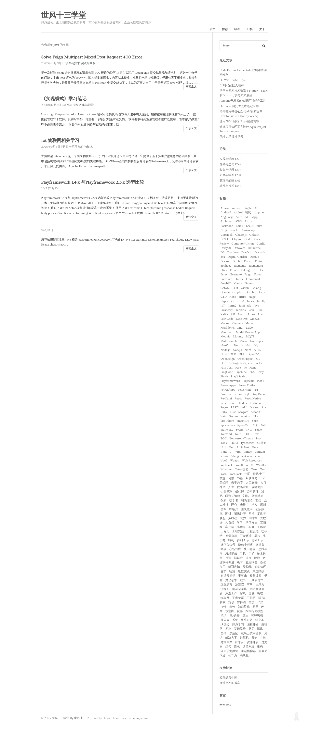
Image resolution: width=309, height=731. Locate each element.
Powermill (244, 389)
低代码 (239, 491)
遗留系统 (248, 646)
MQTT (250, 336)
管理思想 (257, 615)
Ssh (263, 425)
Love (261, 314)
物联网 (225, 598)
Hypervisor (228, 301)
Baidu (239, 226)
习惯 (231, 478)
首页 (213, 29)
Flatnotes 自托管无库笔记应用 (239, 106)
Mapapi (250, 323)
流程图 (225, 589)
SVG (249, 429)
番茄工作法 (256, 602)
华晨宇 (244, 505)
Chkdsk (254, 234)
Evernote (236, 274)
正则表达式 (256, 580)
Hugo (252, 296)
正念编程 (226, 584)
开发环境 (246, 536)
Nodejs (237, 350)
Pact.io (259, 363)
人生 (231, 487)
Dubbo (237, 261)
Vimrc (225, 456)
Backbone (227, 226)
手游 (251, 553)
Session (245, 416)
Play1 (261, 372)
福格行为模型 (254, 611)
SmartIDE (243, 420)
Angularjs (227, 217)
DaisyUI (226, 248)
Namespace (257, 341)
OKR (242, 354)
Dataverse (254, 248)
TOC (224, 438)
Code (247, 239)
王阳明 (251, 598)
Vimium (259, 451)
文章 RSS (225, 705)
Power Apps (228, 385)
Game (238, 283)
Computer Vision (242, 243)
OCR (233, 354)
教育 (240, 562)
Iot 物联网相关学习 (60, 140)
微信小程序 (245, 545)
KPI (233, 314)
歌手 (243, 580)
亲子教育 (237, 483)
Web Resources (252, 460)
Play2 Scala (238, 376)
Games (249, 283)
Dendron (233, 252)
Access (225, 208)
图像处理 (240, 513)
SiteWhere (227, 420)
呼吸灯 (233, 509)
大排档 (253, 518)
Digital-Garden (237, 256)
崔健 (251, 527)
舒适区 (233, 633)
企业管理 (226, 491)
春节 (223, 571)
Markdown (228, 327)
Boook (234, 230)
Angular (259, 212)
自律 (223, 633)
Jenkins (241, 310)
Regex (224, 407)
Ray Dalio (258, 394)
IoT (223, 305)
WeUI (239, 465)
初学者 (233, 500)
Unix (255, 447)
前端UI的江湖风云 (231, 136)
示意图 (229, 611)
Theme (115, 718)
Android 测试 (242, 212)
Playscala (248, 381)
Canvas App (248, 230)
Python (238, 394)
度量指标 (231, 536)
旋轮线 (247, 567)
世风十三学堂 (63, 15)
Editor (259, 261)
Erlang (245, 270)
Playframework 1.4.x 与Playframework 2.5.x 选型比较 (92, 182)
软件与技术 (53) (230, 186)
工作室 (261, 527)
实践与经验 (88, 63)
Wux (254, 469)
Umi (223, 447)
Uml (232, 447)
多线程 (232, 518)
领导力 (232, 655)
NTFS (257, 350)
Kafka (224, 314)
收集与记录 (86, 105)
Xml (262, 469)
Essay (224, 274)
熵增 (260, 593)
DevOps (246, 252)
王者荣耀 (238, 598)
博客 (254, 505)
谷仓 (254, 637)
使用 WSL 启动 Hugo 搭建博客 (239, 121)
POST (260, 381)
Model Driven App (248, 332)
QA (247, 394)
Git (236, 288)
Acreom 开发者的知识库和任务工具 (243, 100)
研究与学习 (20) (230, 175)
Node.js (225, 350)
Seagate (243, 412)
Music (243, 341)
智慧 (232, 571)
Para (238, 367)
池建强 (239, 584)
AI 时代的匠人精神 (232, 85)
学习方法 (251, 522)
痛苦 (232, 607)
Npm (248, 350)
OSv (223, 363)
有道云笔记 (228, 575)
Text (256, 434)
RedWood (256, 403)
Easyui (248, 261)
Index (250, 301)
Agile (248, 208)
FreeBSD (226, 283)
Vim (238, 451)
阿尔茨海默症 (229, 651)
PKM (252, 372)
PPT (256, 389)
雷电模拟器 (248, 651)
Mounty (238, 336)
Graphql (251, 292)
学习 (240, 522)
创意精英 (257, 496)
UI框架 (261, 443)
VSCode (247, 456)
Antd (239, 217)
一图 (247, 474)
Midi (240, 327)
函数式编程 (232, 496)
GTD (224, 296)
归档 (250, 29)
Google (225, 292)
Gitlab (245, 288)
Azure (248, 221)
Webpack (227, 465)
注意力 (259, 584)
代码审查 (243, 487)
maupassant (141, 718)
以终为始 (257, 487)
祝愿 (240, 611)
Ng (256, 345)
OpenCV (253, 354)
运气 (228, 646)
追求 (237, 646)
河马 (250, 584)
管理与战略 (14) (230, 180)
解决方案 (231, 637)
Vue (257, 456)
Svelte (240, 429)
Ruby (224, 412)
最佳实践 (244, 571)
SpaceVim (243, 425)
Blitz (259, 226)
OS (258, 358)
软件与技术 (72, 63)
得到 (231, 540)
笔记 (223, 615)
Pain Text (227, 367)
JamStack (245, 305)
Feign (247, 274)
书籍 (240, 478)
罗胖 (228, 629)
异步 (257, 536)
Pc (245, 367)
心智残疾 (235, 549)
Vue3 (224, 460)
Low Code (227, 319)
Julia (260, 310)
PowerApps (228, 389)
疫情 (223, 607)
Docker (225, 261)
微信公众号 (228, 545)
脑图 (251, 629)
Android (226, 212)
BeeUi (250, 226)
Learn (241, 314)
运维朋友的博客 (230, 683)
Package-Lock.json (240, 363)
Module (225, 336)
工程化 (225, 531)
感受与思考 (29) (230, 164)
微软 (223, 549)
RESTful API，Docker (245, 407)
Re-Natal (226, 398)
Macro (225, 323)
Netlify (238, 345)
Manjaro (237, 323)
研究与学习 (69, 146)
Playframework (230, 381)
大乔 (243, 518)
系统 (235, 620)
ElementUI (256, 265)
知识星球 (244, 607)
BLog (224, 230)
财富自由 (226, 642)
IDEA (240, 301)
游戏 (243, 593)
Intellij (261, 301)
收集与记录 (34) (230, 169)
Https (242, 296)
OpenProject (245, 358)
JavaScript (227, 310)
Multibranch (229, 341)
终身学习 (238, 624)
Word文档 (242, 469)
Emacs (234, 270)
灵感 (251, 593)
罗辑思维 (240, 629)
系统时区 (247, 620)
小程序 (241, 527)
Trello (234, 443)
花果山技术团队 (251, 633)
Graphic (237, 292)
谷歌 (263, 637)
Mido (249, 327)
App (255, 217)
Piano (253, 367)
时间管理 (260, 567)
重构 (260, 646)
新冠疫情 (234, 567)
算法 (245, 615)
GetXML (226, 288)
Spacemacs (228, 425)
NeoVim (226, 345)
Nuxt (224, 354)
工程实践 (238, 531)
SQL (255, 425)
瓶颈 (231, 602)
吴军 (223, 509)
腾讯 (260, 629)
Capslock (227, 234)
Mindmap (227, 332)
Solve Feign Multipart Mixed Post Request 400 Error (91, 57)
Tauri (238, 434)
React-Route (228, 403)
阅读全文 (191, 86)
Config (261, 243)
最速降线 (258, 571)
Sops (255, 420)
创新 (223, 500)
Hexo (232, 296)
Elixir (224, 270)
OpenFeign (228, 358)
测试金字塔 (239, 589)
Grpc (262, 292)
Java (256, 305)
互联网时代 (253, 478)
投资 (228, 558)
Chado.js (241, 234)
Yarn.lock (235, 474)
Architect (227, 221)
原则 (263, 505)
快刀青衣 (250, 549)
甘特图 (241, 602)
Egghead (226, 265)
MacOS (255, 319)
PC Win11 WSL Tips (232, 80)
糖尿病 (225, 620)
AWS (238, 221)
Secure (233, 416)
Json (251, 310)
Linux (251, 314)
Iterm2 (232, 305)
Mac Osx (242, 319)
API (247, 217)
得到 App (243, 540)
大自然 (229, 522)
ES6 (254, 270)
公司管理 (253, 491)
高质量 (244, 655)
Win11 (249, 465)
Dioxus (254, 256)
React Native (253, 398)
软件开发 (253, 642)
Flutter (239, 279)
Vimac (247, 451)
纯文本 (259, 620)
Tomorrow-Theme (241, 438)
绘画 (237, 29)
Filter (257, 274)
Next (248, 345)
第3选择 (234, 615)
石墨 (255, 607)
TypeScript (247, 443)
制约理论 (247, 500)
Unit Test (243, 447)
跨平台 (239, 642)
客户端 (229, 527)
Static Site (227, 429)
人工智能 (252, 483)
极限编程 (256, 575)
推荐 (225, 29)
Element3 (240, 265)
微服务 (260, 545)
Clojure (237, 239)
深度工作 (231, 593)
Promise (226, 394)
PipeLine (241, 372)
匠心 (234, 505)
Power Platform (249, 385)
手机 (243, 553)
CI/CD (225, 239)
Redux (243, 403)
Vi (231, 451)
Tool (258, 438)
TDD (247, 434)
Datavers (239, 248)
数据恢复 (252, 562)
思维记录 (231, 553)
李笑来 (242, 575)
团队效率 (247, 509)
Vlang (235, 456)
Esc (262, 270)
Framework (253, 279)
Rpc (264, 407)
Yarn (224, 474)
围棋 (228, 513)
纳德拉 (225, 624)
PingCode (227, 372)
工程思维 (253, 531)
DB (222, 252)
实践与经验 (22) (230, 159)
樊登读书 (231, 580)
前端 (258, 500)
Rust (233, 412)
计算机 (244, 637)
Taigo (258, 429)
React (238, 398)
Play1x (224, 376)
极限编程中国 (228, 677)
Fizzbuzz (226, 279)
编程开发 (253, 624)
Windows (227, 469)
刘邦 (246, 496)
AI (255, 208)
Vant (224, 451)
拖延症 (238, 558)
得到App (257, 540)
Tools (224, 443)
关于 (262, 29)
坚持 (251, 513)
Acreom (237, 208)
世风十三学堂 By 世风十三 (69, 718)
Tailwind (226, 434)
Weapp (234, 460)
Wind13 (261, 465)
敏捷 (257, 558)
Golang (256, 288)
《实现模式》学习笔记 (64, 98)
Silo (255, 416)
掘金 (248, 558)
